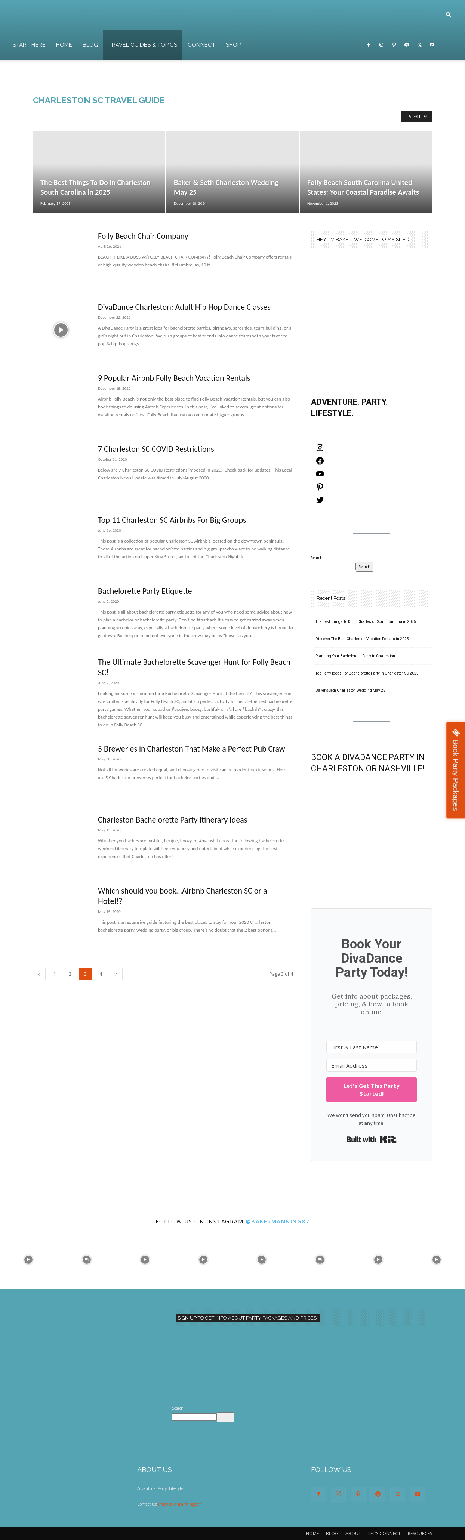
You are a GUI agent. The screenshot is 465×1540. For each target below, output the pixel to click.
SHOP (233, 44)
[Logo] (223, 15)
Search (317, 557)
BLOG (90, 44)
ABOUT (353, 1533)
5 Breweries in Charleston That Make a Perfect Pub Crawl (192, 749)
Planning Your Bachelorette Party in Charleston (355, 656)
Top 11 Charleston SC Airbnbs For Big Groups (172, 520)
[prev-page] (39, 974)
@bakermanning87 (278, 1221)
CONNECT (201, 44)
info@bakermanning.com (180, 1504)
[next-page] (116, 974)
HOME (64, 44)
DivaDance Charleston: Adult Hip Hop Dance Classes (184, 307)
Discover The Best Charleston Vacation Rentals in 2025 (362, 639)
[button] (449, 15)
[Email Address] (371, 1065)
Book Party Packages (456, 775)
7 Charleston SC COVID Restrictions (156, 449)
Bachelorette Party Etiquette (145, 591)
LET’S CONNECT (384, 1533)
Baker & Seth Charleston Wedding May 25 (350, 690)
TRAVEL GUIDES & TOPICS (142, 44)
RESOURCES (420, 1533)
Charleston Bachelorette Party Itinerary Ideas (172, 820)
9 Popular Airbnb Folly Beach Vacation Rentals (174, 378)
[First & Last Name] (371, 1047)
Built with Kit (372, 1139)
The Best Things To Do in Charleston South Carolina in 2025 (365, 622)
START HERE (29, 44)
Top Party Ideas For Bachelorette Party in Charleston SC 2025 (367, 673)
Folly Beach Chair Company (143, 236)
